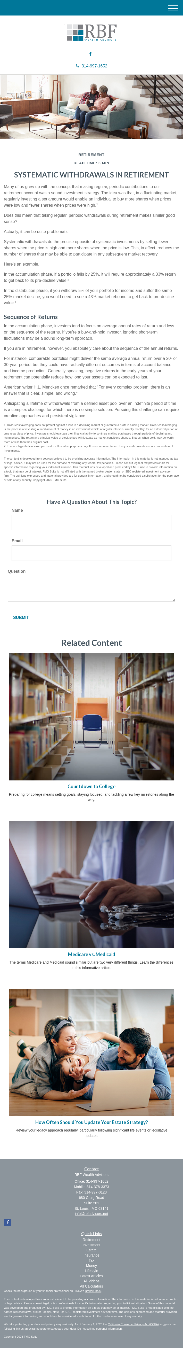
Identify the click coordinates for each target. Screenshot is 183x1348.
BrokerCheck (93, 1290)
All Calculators (91, 1286)
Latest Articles (91, 1276)
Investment (91, 1245)
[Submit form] (21, 618)
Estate (91, 1250)
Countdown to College (91, 786)
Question (17, 571)
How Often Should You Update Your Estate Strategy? (91, 1122)
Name (17, 510)
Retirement (91, 1240)
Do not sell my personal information (99, 1328)
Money (91, 1266)
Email (17, 541)
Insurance (91, 1255)
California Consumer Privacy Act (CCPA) (133, 1324)
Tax (91, 1260)
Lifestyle (91, 1271)
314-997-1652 (91, 66)
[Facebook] (90, 54)
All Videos (91, 1281)
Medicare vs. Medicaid (91, 954)
